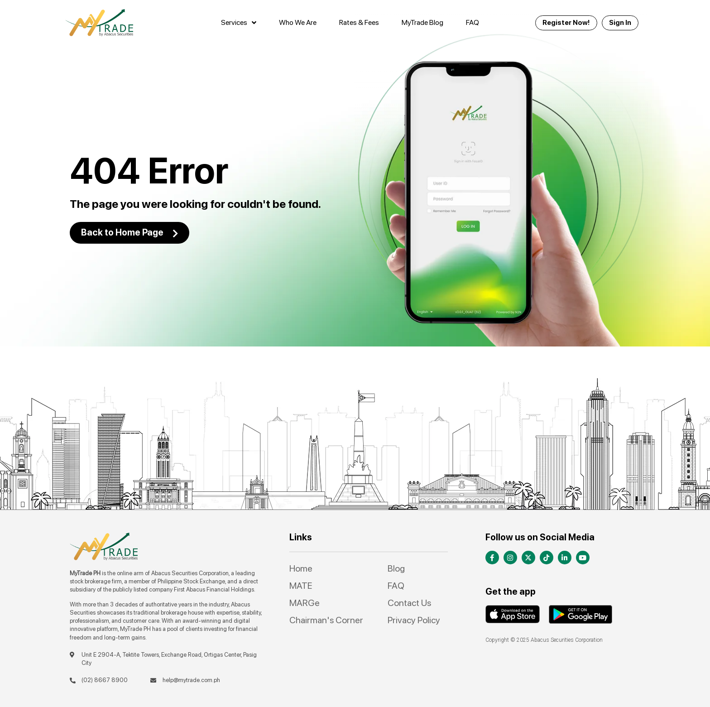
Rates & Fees (359, 22)
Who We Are (298, 22)
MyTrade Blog (422, 22)
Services (238, 23)
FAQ (472, 22)
